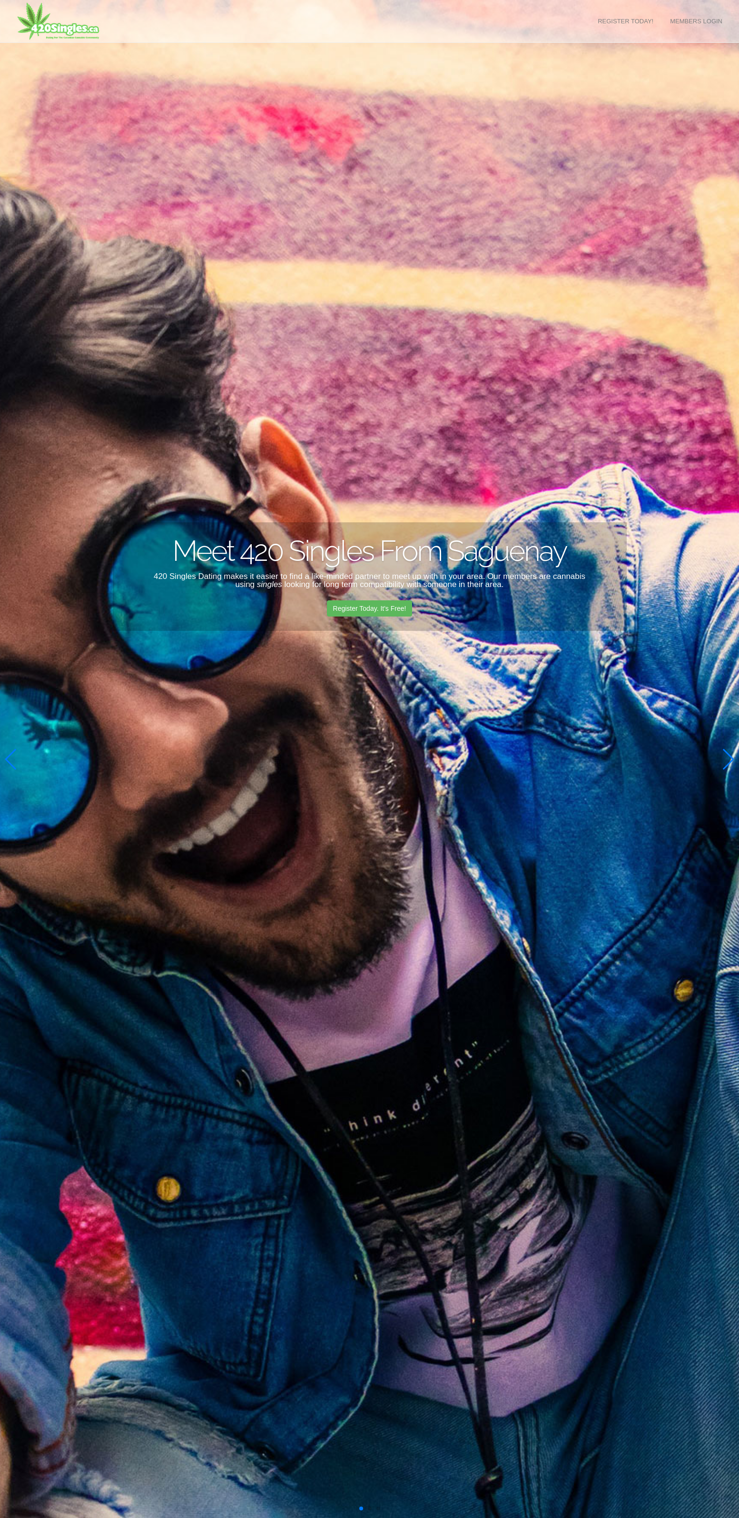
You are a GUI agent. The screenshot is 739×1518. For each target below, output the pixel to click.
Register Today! (625, 21)
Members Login (696, 21)
